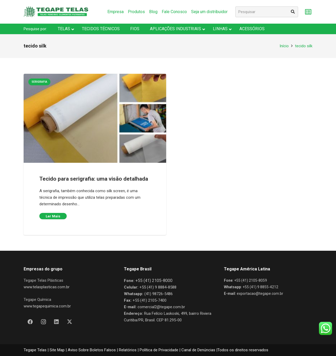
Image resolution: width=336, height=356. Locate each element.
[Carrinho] (308, 12)
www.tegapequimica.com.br (47, 306)
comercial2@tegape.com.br (161, 307)
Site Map (57, 350)
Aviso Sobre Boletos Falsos (92, 350)
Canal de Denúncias (198, 350)
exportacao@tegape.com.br (260, 293)
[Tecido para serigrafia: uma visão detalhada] (95, 118)
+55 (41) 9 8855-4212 (260, 287)
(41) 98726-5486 (158, 293)
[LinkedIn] (56, 321)
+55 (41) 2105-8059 (250, 280)
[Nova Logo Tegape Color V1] (56, 12)
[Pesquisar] (266, 11)
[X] (69, 321)
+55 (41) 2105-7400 (149, 300)
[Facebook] (30, 321)
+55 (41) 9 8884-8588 (157, 287)
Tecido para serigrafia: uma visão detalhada (93, 178)
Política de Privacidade (159, 350)
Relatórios (127, 350)
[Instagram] (43, 321)
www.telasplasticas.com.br (47, 287)
